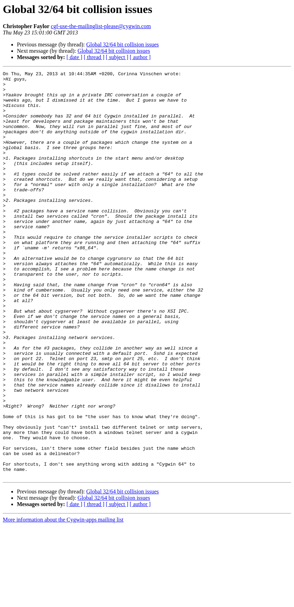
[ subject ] (117, 57)
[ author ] (140, 57)
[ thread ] (94, 57)
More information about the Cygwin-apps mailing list (63, 601)
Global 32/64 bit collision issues (122, 44)
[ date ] (74, 57)
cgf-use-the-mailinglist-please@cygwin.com (101, 26)
